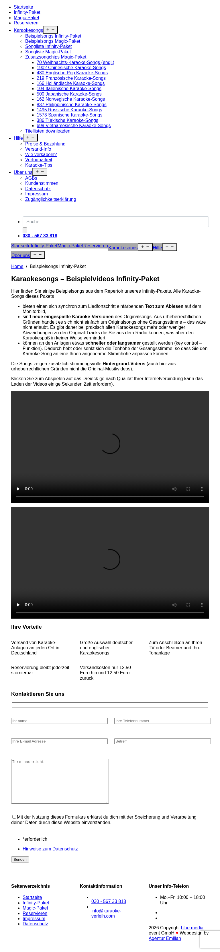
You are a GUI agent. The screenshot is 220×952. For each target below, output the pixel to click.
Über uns (23, 172)
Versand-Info (38, 149)
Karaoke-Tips (38, 165)
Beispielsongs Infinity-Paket (53, 36)
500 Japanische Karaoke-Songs (69, 94)
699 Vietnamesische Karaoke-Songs (74, 125)
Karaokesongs (28, 30)
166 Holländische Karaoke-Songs (71, 83)
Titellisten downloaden (47, 131)
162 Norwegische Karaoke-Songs (71, 99)
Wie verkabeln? (41, 154)
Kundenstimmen (41, 183)
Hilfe (18, 138)
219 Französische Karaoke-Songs (71, 78)
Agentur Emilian (165, 947)
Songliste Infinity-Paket (48, 46)
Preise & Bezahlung (45, 143)
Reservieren (26, 22)
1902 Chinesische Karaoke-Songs (71, 67)
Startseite (23, 7)
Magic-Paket (26, 17)
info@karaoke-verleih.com (106, 922)
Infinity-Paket (27, 12)
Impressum (36, 193)
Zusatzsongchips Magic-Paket (55, 57)
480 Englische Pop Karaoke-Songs (72, 72)
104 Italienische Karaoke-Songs (69, 88)
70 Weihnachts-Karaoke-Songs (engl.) (75, 62)
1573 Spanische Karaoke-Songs (70, 114)
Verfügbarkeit (38, 159)
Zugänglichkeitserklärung (50, 199)
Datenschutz (38, 188)
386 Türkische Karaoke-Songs (67, 120)
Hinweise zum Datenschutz (50, 857)
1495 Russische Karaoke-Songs (69, 109)
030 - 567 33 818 (108, 910)
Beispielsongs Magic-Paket (52, 41)
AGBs (31, 178)
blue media (192, 936)
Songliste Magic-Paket (48, 51)
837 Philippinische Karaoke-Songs (72, 104)
